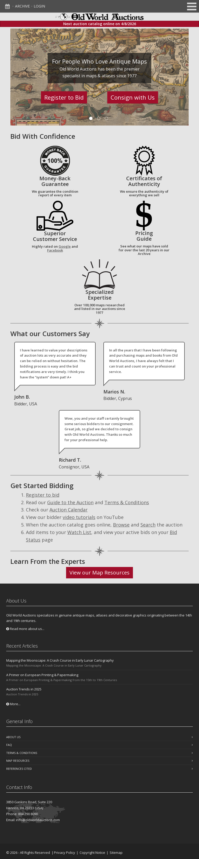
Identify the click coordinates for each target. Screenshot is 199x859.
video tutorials (79, 517)
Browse (121, 525)
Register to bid (42, 495)
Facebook (55, 250)
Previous (26, 70)
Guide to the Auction (70, 502)
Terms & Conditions (126, 502)
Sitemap (116, 852)
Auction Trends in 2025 (23, 689)
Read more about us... (25, 628)
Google (65, 246)
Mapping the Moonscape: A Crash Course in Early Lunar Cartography (60, 660)
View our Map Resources (99, 572)
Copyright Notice (92, 852)
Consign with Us (133, 97)
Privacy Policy (64, 852)
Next (173, 70)
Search (147, 525)
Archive (22, 6)
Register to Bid (64, 97)
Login (39, 6)
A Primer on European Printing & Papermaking (42, 675)
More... (13, 704)
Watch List (79, 532)
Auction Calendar (68, 510)
